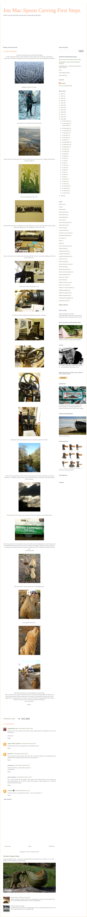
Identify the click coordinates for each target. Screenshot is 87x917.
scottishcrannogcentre (64, 256)
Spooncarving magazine (65, 272)
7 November (65, 133)
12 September (66, 144)
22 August (65, 149)
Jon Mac (10, 790)
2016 (62, 105)
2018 (62, 100)
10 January (65, 193)
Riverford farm (48, 515)
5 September (65, 146)
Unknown (10, 753)
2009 (62, 195)
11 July (64, 160)
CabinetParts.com (13, 728)
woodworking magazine (65, 298)
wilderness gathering (64, 292)
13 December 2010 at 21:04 (28, 743)
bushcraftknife (62, 217)
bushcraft (61, 209)
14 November (66, 130)
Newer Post (8, 846)
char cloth (61, 220)
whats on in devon (63, 285)
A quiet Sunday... (66, 125)
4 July (64, 163)
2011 (62, 116)
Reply (9, 738)
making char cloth (63, 251)
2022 (62, 93)
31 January (65, 188)
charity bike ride (63, 225)
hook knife (61, 238)
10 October (65, 137)
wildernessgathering (64, 295)
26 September (66, 142)
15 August (65, 151)
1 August (64, 156)
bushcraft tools (63, 214)
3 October (65, 139)
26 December (66, 121)
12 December (66, 123)
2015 (62, 107)
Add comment (8, 799)
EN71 (60, 70)
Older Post (51, 846)
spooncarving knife (64, 269)
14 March (64, 183)
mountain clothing (63, 253)
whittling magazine (64, 290)
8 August (64, 153)
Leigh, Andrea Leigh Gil (14, 743)
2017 (62, 103)
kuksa (60, 243)
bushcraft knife (63, 212)
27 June (64, 165)
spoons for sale (63, 277)
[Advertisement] (43, 31)
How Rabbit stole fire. (64, 72)
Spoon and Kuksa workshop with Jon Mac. (70, 59)
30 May (64, 170)
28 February (65, 186)
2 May (64, 172)
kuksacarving (62, 248)
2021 (62, 96)
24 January (65, 190)
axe (60, 207)
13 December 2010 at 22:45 (22, 765)
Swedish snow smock (64, 282)
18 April (64, 174)
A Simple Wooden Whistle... (18, 906)
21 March (64, 181)
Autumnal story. (63, 75)
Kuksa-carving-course (64, 246)
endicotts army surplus (65, 233)
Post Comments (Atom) (33, 851)
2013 (62, 112)
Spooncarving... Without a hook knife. (20, 897)
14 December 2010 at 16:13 (22, 790)
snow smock (62, 259)
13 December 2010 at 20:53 (25, 728)
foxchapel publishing (64, 235)
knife (60, 240)
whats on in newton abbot (65, 287)
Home (29, 846)
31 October (65, 135)
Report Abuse (63, 305)
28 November (66, 128)
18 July (64, 158)
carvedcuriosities (29, 550)
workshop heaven (63, 300)
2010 (62, 119)
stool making (62, 279)
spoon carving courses (65, 264)
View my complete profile (65, 85)
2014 (62, 110)
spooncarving (62, 266)
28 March (64, 179)
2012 (62, 114)
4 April (64, 176)
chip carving (62, 227)
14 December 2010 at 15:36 (24, 777)
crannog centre (63, 230)
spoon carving (62, 261)
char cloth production (64, 222)
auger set (61, 204)
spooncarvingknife (63, 274)
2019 (62, 98)
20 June (64, 167)
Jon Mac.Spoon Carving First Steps (41, 10)
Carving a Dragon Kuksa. (11, 856)
